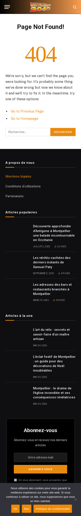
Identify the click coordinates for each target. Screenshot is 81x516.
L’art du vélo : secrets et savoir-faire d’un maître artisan (51, 334)
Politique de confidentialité (53, 508)
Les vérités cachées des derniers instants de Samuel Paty (51, 262)
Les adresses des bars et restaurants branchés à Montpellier (52, 289)
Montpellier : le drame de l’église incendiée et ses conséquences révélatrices (54, 392)
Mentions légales (18, 176)
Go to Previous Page (27, 111)
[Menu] (7, 7)
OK (15, 508)
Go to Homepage (24, 119)
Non (26, 508)
